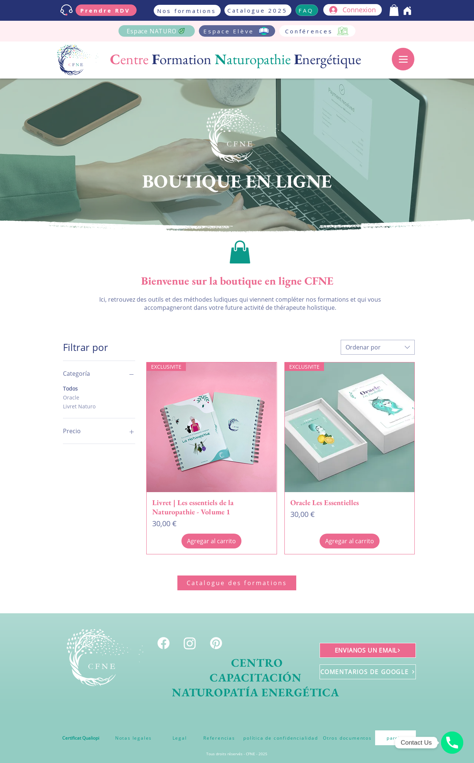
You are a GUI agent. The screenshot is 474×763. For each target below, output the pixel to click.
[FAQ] (307, 10)
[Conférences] (317, 31)
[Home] (407, 10)
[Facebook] (163, 643)
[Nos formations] (187, 10)
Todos (70, 388)
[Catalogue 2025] (257, 10)
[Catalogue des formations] (236, 582)
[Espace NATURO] (156, 31)
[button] (394, 10)
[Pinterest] (216, 643)
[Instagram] (190, 643)
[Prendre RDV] (106, 10)
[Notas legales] (133, 737)
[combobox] (378, 347)
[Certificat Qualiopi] (80, 737)
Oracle (71, 397)
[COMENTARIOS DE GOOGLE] (368, 671)
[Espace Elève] (237, 31)
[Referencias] (219, 737)
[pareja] (395, 737)
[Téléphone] (452, 743)
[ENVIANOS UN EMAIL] (368, 650)
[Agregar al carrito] (211, 541)
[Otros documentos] (347, 737)
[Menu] (403, 59)
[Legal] (179, 737)
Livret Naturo (79, 406)
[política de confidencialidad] (281, 737)
